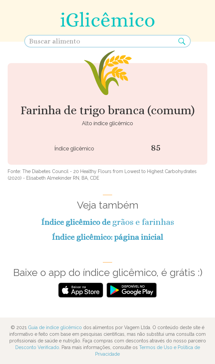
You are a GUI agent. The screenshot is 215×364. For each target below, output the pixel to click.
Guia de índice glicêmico (55, 327)
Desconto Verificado (37, 347)
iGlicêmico (107, 19)
